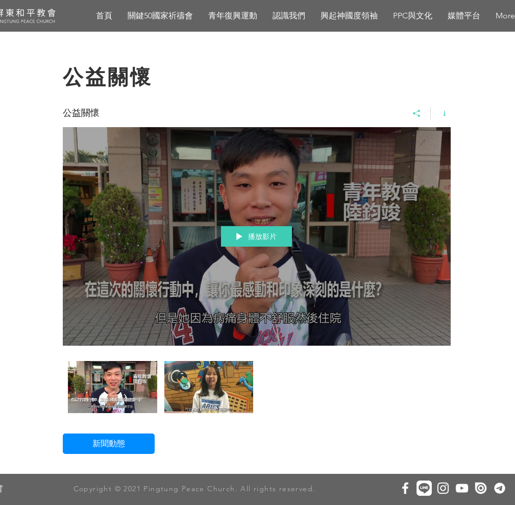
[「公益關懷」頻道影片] (257, 390)
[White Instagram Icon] (443, 488)
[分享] (417, 113)
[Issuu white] (480, 488)
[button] (349, 16)
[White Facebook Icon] (405, 488)
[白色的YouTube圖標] (462, 488)
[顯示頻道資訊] (441, 113)
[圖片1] (499, 488)
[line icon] (424, 488)
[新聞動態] (109, 444)
